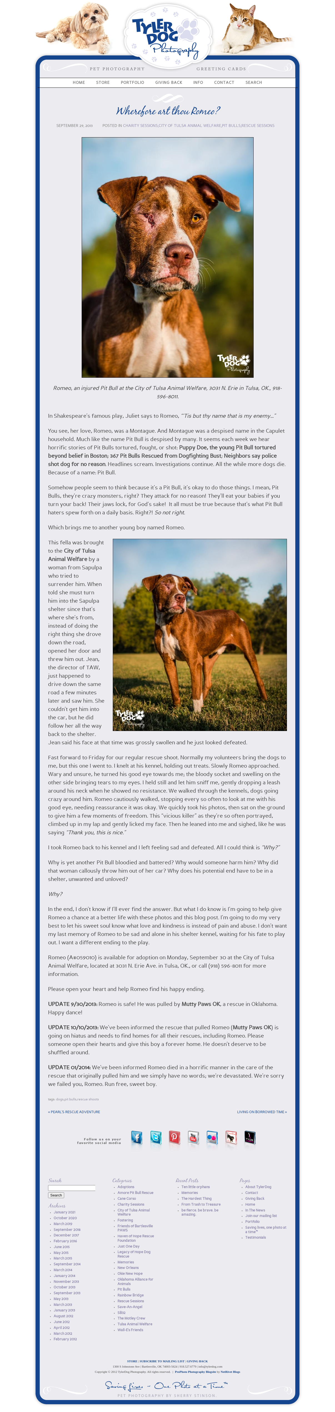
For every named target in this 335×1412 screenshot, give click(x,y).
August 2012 (63, 1316)
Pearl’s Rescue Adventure (74, 1112)
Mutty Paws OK (201, 1004)
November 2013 (66, 1282)
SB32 (122, 1313)
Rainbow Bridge (131, 1295)
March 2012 (63, 1334)
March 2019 (63, 1224)
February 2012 (65, 1339)
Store (103, 83)
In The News (255, 1210)
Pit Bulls (231, 126)
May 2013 (61, 1299)
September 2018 (67, 1230)
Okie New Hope (130, 1274)
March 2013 (63, 1305)
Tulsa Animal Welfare (135, 1324)
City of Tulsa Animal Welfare (190, 126)
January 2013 (64, 1310)
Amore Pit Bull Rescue (135, 1193)
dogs (60, 1099)
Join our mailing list (261, 1216)
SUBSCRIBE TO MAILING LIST (162, 1361)
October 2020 (65, 1218)
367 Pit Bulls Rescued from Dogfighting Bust (165, 456)
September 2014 (67, 1264)
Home (79, 83)
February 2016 (65, 1241)
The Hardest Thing (196, 1199)
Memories (126, 1262)
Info (198, 83)
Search (254, 83)
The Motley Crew (131, 1318)
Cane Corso (127, 1199)
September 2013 (67, 1293)
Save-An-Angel (130, 1307)
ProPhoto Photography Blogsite (195, 1371)
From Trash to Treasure (201, 1204)
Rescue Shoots (88, 1099)
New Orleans (128, 1268)
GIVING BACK (197, 1361)
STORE (132, 1361)
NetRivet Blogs (230, 1371)
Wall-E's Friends (130, 1330)
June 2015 (62, 1247)
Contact (224, 83)
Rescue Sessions (257, 126)
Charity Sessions (140, 126)
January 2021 (64, 1212)
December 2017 (66, 1235)
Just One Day (128, 1246)
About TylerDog (258, 1187)
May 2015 (61, 1253)
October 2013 (64, 1287)
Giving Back (168, 83)
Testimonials (255, 1238)
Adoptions (126, 1187)
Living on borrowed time (262, 1112)
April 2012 (62, 1328)
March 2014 (63, 1270)
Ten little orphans (195, 1187)
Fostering (125, 1220)
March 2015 (63, 1258)
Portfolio (132, 83)
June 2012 (62, 1322)
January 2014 (64, 1276)
